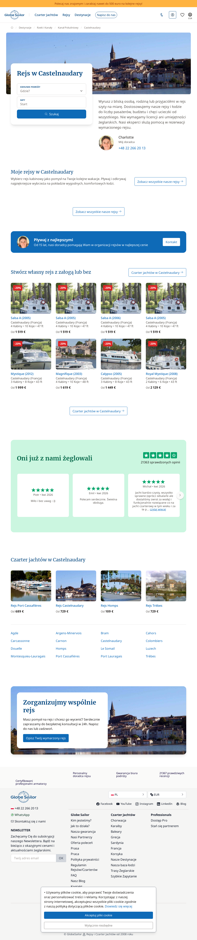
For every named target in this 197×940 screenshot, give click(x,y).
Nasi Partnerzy (81, 837)
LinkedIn (164, 804)
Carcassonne (20, 641)
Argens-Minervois (69, 633)
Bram (105, 633)
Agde (14, 633)
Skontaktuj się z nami (28, 821)
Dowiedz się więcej (118, 906)
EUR (167, 794)
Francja (116, 848)
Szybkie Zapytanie (124, 876)
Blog (181, 804)
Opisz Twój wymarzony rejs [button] (46, 738)
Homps (61, 648)
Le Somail (108, 648)
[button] (46, 15)
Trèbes (151, 656)
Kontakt (171, 242)
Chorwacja (118, 820)
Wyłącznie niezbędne (98, 925)
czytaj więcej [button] (158, 509)
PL (127, 794)
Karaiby (116, 826)
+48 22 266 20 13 (132, 148)
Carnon (61, 641)
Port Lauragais (111, 656)
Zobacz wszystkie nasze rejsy (160, 182)
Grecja (115, 837)
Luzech (151, 648)
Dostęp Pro (159, 820)
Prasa (75, 848)
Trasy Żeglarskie (122, 871)
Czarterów (90, 870)
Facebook (104, 804)
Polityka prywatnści (85, 859)
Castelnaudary (111, 641)
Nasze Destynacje (123, 859)
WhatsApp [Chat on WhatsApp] (20, 815)
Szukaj (52, 114)
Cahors (151, 633)
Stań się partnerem (165, 826)
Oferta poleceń (82, 843)
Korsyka (117, 854)
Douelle (16, 648)
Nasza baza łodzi (123, 865)
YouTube (124, 804)
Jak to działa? (80, 826)
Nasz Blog (78, 881)
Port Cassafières (68, 656)
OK (61, 858)
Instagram (144, 804)
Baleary (116, 831)
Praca (75, 854)
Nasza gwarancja (83, 831)
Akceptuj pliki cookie (98, 915)
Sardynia (117, 843)
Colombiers (154, 641)
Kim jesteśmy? (81, 820)
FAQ (74, 875)
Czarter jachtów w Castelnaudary (157, 272)
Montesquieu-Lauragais (28, 656)
